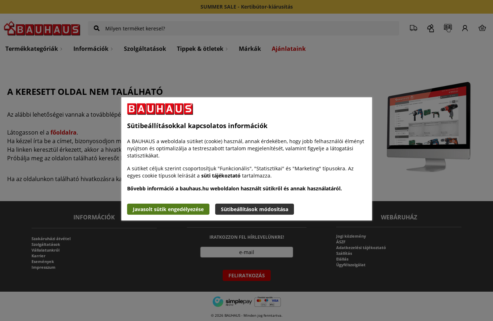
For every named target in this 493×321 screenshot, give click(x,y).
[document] (246, 158)
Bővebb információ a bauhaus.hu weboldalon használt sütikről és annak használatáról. (234, 188)
